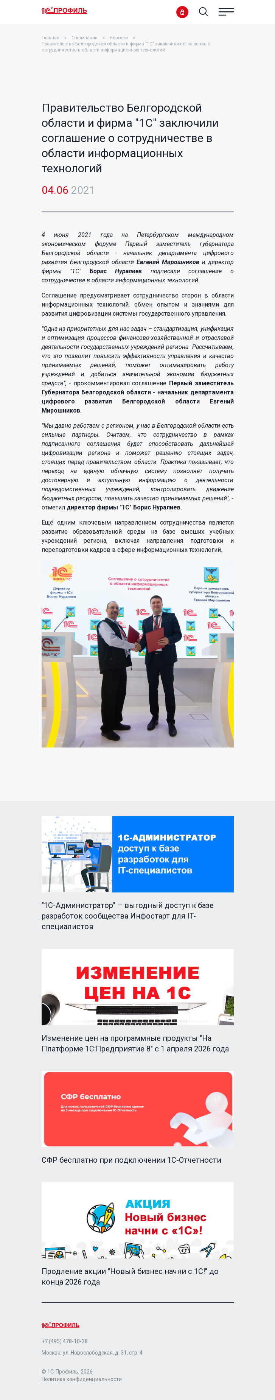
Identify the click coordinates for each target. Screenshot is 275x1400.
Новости (119, 37)
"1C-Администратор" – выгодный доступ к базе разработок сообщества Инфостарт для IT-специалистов (128, 916)
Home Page (64, 11)
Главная (50, 37)
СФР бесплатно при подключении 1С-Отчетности (131, 1160)
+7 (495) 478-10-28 (65, 1341)
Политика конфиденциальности (82, 1379)
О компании (84, 37)
